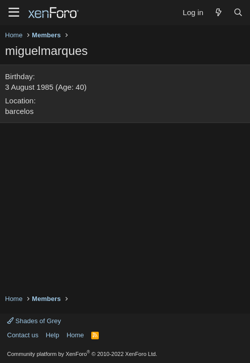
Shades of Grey (34, 321)
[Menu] (14, 12)
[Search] (238, 12)
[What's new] (218, 12)
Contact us (22, 335)
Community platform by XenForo (82, 354)
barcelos (19, 111)
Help (52, 335)
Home (75, 335)
